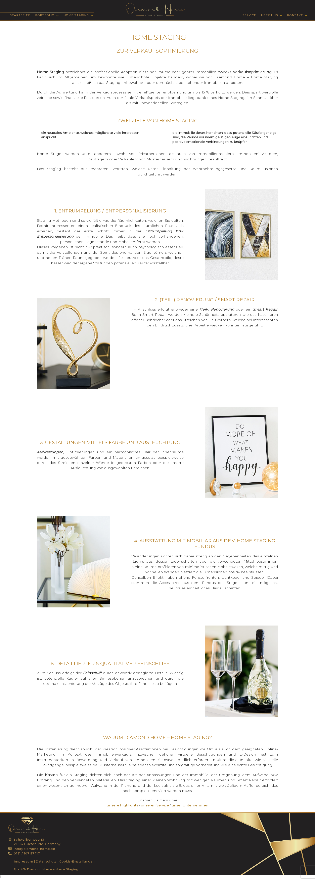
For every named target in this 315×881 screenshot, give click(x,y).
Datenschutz (47, 863)
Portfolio (45, 16)
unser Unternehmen (188, 807)
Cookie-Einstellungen (79, 863)
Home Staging (76, 16)
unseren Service (155, 807)
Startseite (20, 16)
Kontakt (295, 16)
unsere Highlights (125, 807)
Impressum (24, 863)
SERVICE (249, 16)
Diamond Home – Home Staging (55, 871)
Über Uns (269, 16)
